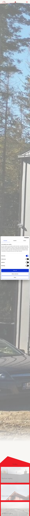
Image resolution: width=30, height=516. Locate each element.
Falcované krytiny (7, 496)
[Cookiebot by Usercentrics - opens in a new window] (24, 237)
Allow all (15, 270)
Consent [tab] (5, 240)
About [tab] (24, 240)
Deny (15, 277)
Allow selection (15, 273)
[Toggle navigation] (26, 2)
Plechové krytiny (7, 478)
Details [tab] (14, 240)
